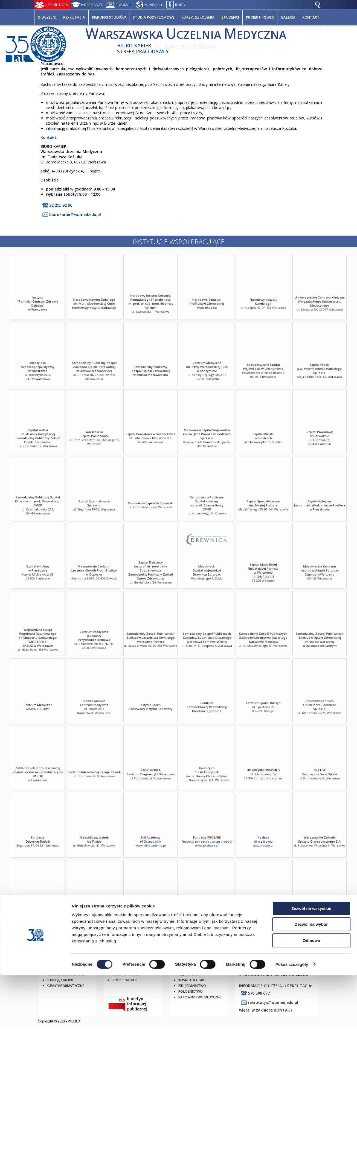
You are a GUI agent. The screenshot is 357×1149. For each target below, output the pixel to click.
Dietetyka (186, 968)
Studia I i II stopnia (63, 962)
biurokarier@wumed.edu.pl (75, 214)
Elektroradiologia (195, 962)
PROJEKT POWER (260, 17)
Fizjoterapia (188, 974)
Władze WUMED (125, 968)
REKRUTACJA (74, 17)
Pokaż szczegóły (291, 1138)
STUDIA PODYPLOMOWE (154, 17)
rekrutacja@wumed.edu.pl (273, 1002)
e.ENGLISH (153, 4)
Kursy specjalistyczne (66, 974)
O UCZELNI (47, 17)
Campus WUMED (124, 980)
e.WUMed (123, 4)
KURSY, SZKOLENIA (197, 17)
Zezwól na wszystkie (311, 1082)
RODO (180, 4)
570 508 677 (259, 993)
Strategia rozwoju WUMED (135, 962)
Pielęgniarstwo (192, 985)
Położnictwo (190, 991)
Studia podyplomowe (66, 968)
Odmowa (311, 1114)
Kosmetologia (191, 980)
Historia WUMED (125, 974)
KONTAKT (311, 17)
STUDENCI (230, 17)
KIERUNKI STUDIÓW (109, 17)
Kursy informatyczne (65, 985)
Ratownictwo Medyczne (199, 997)
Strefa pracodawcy (143, 51)
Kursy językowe (60, 980)
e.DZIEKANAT (91, 4)
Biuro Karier (134, 45)
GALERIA (288, 17)
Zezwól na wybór (311, 1098)
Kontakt (48, 137)
